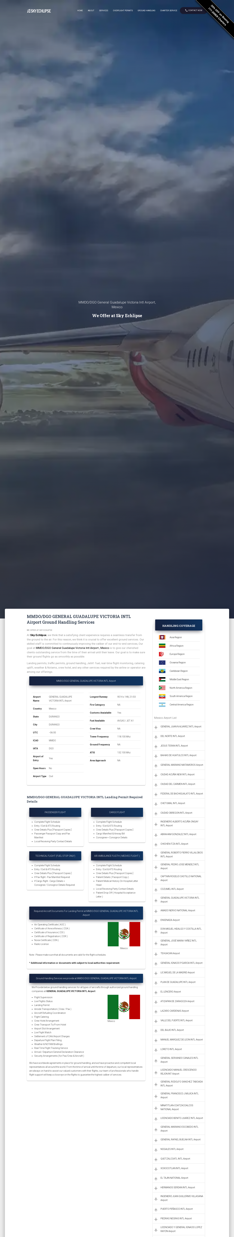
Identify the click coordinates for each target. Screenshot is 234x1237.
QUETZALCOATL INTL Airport (175, 1158)
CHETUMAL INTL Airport (173, 803)
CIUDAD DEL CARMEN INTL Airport (178, 784)
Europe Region (177, 654)
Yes (51, 758)
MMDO (52, 740)
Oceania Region (178, 662)
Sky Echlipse (38, 635)
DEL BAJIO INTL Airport (172, 1030)
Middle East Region (179, 679)
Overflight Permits (123, 10)
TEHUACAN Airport (170, 953)
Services (103, 10)
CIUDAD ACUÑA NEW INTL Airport (178, 774)
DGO (51, 748)
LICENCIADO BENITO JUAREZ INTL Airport (182, 1118)
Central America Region (182, 704)
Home (80, 10)
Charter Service (168, 10)
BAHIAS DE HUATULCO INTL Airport (178, 755)
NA (118, 704)
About (91, 10)
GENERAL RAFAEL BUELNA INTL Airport (181, 1139)
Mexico (52, 708)
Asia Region (176, 637)
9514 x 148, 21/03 (126, 697)
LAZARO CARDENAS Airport (175, 1011)
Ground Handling (146, 10)
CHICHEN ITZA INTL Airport (174, 844)
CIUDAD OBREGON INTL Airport (176, 813)
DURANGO (54, 716)
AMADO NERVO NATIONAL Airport (178, 910)
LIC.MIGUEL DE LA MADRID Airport (178, 972)
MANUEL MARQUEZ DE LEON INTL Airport (182, 1039)
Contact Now (193, 10)
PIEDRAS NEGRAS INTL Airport (176, 1218)
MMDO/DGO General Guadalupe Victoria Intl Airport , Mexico (72, 648)
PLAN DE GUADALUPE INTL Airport (178, 982)
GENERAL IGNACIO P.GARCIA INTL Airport (181, 963)
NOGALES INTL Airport (172, 1149)
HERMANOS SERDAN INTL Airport (178, 1187)
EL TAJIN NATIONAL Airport (174, 1178)
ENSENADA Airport (170, 920)
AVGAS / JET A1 (125, 720)
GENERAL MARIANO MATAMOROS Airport (182, 765)
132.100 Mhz (123, 752)
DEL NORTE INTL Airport (173, 736)
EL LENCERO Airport (171, 991)
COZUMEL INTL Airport (172, 889)
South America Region (181, 696)
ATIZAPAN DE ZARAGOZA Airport (177, 1001)
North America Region (181, 688)
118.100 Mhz (123, 736)
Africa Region (176, 645)
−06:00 (52, 732)
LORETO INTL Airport (171, 1049)
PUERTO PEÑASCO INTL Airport (177, 1209)
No (50, 768)
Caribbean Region (179, 671)
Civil (51, 776)
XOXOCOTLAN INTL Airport (174, 1168)
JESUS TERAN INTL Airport (174, 745)
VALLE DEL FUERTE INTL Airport (177, 1020)
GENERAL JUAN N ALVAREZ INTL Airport (181, 726)
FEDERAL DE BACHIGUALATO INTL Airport (182, 793)
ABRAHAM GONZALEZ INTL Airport (178, 834)
